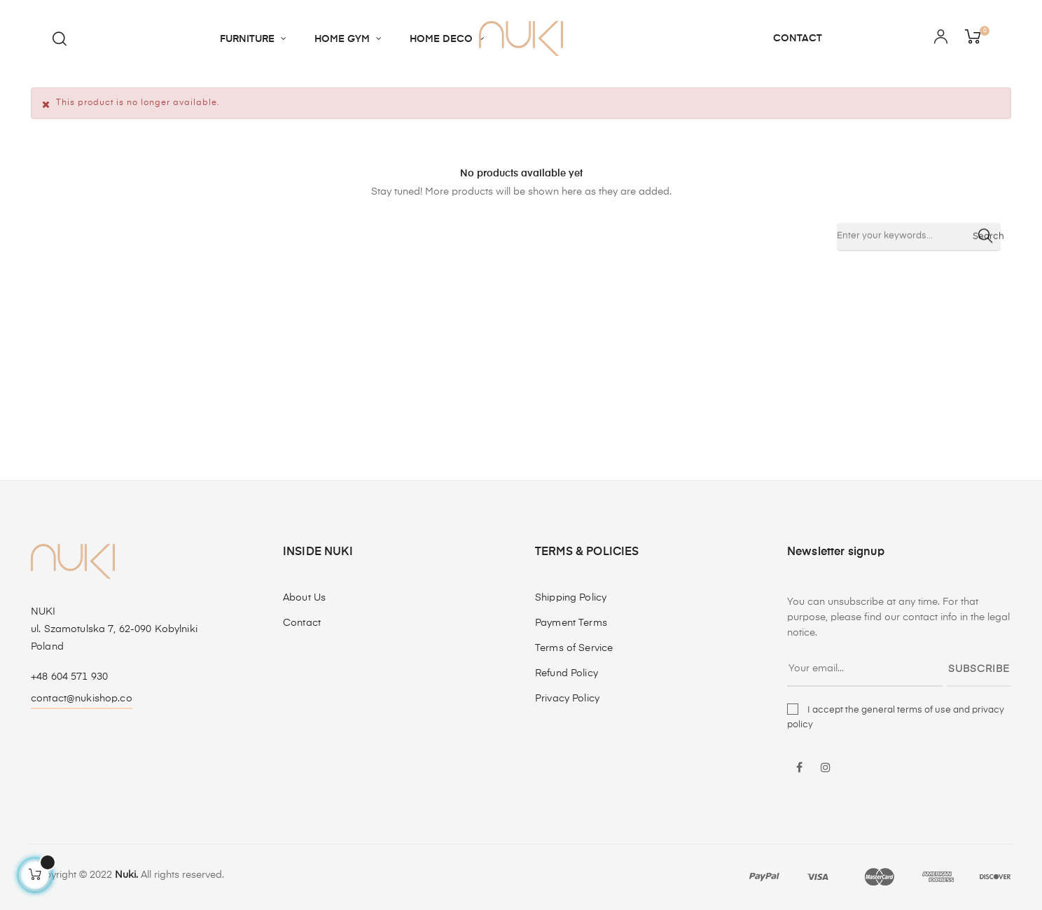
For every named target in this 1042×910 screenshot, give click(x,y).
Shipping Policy (570, 598)
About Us (304, 598)
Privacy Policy (567, 699)
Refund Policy (566, 673)
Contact (302, 623)
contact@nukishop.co (81, 699)
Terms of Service (574, 648)
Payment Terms (571, 623)
